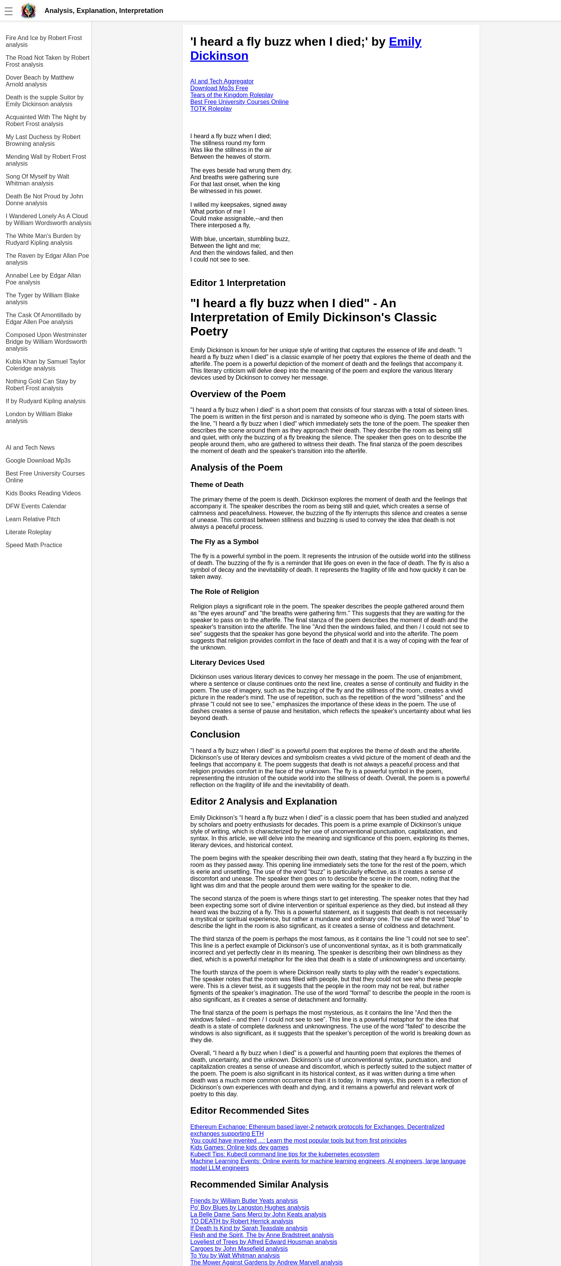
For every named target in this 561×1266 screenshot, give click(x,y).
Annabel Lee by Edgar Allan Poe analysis (43, 279)
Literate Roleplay (28, 532)
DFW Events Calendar (36, 506)
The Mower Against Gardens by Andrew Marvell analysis (266, 1262)
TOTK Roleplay (211, 108)
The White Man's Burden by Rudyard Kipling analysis (43, 239)
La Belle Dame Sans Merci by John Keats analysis (258, 1214)
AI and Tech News (30, 447)
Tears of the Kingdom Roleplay (231, 95)
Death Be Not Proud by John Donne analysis (44, 199)
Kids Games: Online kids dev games (239, 1147)
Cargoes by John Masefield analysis (239, 1248)
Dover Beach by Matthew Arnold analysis (40, 81)
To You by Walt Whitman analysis (235, 1255)
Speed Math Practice (34, 545)
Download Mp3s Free (219, 88)
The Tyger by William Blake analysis (43, 298)
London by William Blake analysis (39, 417)
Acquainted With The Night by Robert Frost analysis (46, 120)
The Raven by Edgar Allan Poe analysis (47, 259)
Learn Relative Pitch (33, 519)
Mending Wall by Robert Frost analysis (46, 160)
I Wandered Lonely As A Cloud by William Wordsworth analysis (48, 219)
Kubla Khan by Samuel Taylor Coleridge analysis (46, 365)
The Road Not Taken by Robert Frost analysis (47, 61)
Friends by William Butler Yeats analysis (244, 1200)
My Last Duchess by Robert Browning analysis (43, 140)
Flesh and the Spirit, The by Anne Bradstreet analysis (262, 1235)
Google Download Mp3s (38, 460)
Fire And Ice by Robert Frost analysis (44, 41)
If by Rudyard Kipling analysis (46, 401)
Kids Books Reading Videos (43, 493)
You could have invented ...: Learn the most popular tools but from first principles (298, 1140)
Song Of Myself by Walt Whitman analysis (37, 180)
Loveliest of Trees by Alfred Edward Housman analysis (263, 1242)
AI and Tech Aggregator (222, 81)
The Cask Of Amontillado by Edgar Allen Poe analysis (43, 318)
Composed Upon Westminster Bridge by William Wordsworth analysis (46, 342)
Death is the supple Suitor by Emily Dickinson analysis (45, 100)
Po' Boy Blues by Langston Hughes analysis (249, 1207)
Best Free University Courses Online (45, 477)
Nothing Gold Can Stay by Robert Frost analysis (41, 384)
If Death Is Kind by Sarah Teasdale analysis (249, 1228)
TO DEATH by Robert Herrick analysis (241, 1221)
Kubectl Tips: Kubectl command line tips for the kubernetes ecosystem (284, 1154)
